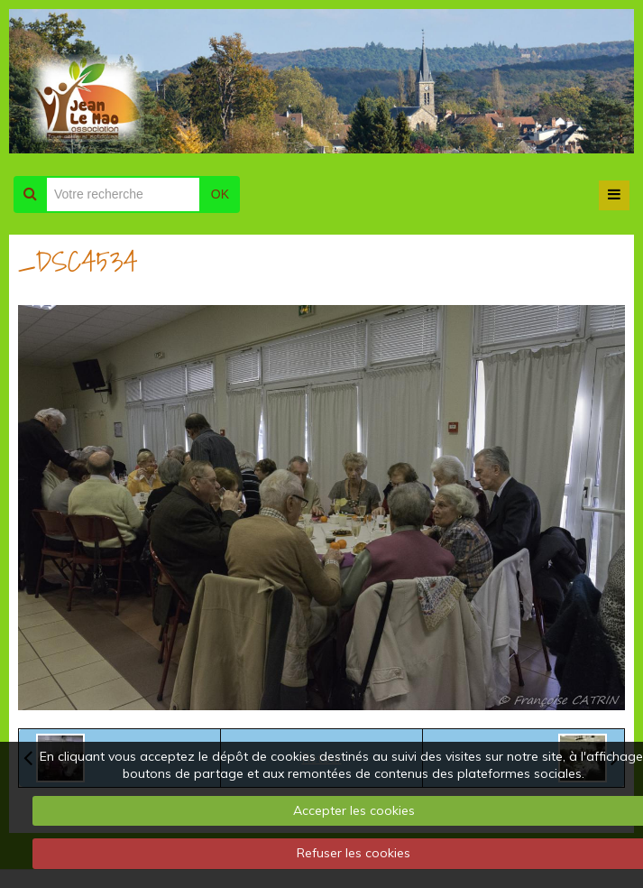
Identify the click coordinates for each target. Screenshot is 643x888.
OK (220, 194)
